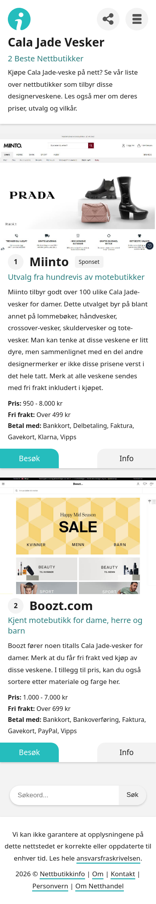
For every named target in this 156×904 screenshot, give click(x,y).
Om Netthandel (99, 885)
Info (127, 458)
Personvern (50, 885)
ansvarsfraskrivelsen (108, 858)
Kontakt (123, 873)
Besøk (29, 458)
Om (97, 873)
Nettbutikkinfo (62, 873)
